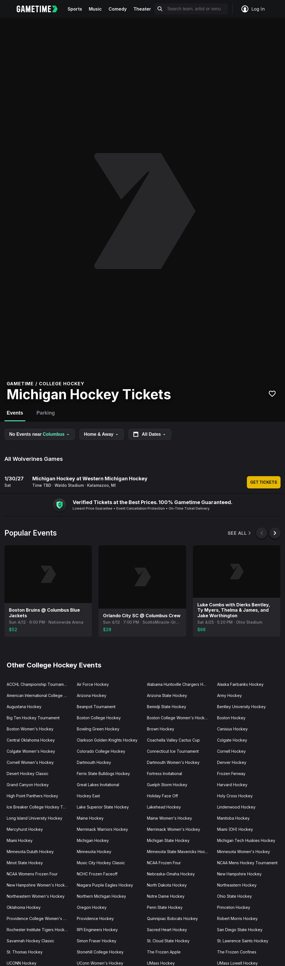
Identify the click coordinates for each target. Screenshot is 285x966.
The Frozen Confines (236, 952)
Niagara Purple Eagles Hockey (105, 885)
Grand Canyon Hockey (28, 784)
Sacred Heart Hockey (167, 929)
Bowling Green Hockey (98, 729)
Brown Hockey (160, 729)
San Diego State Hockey (239, 929)
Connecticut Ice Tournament (173, 751)
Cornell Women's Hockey (30, 762)
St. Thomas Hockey (25, 952)
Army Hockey (229, 695)
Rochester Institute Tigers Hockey (38, 929)
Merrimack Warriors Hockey (102, 829)
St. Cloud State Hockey (168, 940)
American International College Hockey (39, 695)
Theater (142, 9)
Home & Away (101, 434)
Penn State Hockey (165, 907)
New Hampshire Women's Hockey (38, 885)
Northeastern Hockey (237, 885)
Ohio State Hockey (234, 896)
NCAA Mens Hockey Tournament (247, 862)
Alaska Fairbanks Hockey (240, 684)
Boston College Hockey (99, 717)
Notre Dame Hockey (166, 896)
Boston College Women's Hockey (178, 717)
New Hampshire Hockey (239, 873)
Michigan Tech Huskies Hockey (246, 840)
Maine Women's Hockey (169, 818)
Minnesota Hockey (94, 851)
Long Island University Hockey (34, 818)
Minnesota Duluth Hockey (30, 851)
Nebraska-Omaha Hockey (171, 873)
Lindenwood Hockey (236, 807)
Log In (253, 9)
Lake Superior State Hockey (103, 807)
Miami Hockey (20, 840)
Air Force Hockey (93, 684)
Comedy (118, 9)
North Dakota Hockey (167, 885)
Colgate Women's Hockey (31, 751)
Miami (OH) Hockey (235, 829)
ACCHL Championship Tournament (38, 684)
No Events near (39, 434)
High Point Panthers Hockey (32, 795)
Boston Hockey (231, 717)
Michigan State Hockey (168, 840)
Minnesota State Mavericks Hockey (179, 851)
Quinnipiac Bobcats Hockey (172, 918)
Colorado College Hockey (101, 751)
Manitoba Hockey (233, 818)
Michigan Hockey (93, 840)
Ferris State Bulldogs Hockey (103, 773)
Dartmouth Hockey (94, 762)
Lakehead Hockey (164, 807)
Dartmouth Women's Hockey (173, 762)
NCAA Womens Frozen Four (32, 873)
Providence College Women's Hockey (39, 918)
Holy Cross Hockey (235, 795)
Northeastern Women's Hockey (36, 896)
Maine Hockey (90, 818)
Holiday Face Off (162, 795)
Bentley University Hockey (241, 706)
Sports (75, 9)
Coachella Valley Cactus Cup (173, 740)
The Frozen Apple (164, 952)
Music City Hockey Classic (101, 862)
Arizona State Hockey (167, 695)
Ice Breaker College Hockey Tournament (39, 807)
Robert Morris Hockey (237, 918)
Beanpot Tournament (96, 706)
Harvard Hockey (232, 784)
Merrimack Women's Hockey (173, 829)
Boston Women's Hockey (30, 729)
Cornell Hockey (231, 751)
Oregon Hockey (92, 907)
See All (240, 533)
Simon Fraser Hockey (96, 940)
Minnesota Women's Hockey (243, 851)
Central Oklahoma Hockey (31, 740)
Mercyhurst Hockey (25, 829)
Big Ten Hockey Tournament (33, 717)
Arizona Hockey (91, 695)
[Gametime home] (40, 9)
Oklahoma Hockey (24, 907)
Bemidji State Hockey (166, 706)
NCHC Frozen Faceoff (97, 873)
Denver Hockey (231, 762)
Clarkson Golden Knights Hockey (107, 740)
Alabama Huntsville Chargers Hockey (180, 684)
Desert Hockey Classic (27, 773)
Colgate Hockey (232, 740)
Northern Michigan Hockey (101, 896)
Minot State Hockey (25, 862)
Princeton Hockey (233, 907)
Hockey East (88, 795)
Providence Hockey (95, 918)
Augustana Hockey (24, 706)
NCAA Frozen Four (164, 862)
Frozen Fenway (231, 773)
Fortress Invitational (164, 773)
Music (95, 9)
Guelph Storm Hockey (167, 784)
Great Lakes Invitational (98, 784)
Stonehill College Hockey (100, 952)
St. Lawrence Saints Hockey (242, 940)
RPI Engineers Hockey (97, 929)
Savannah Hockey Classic (30, 940)
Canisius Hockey (232, 729)
